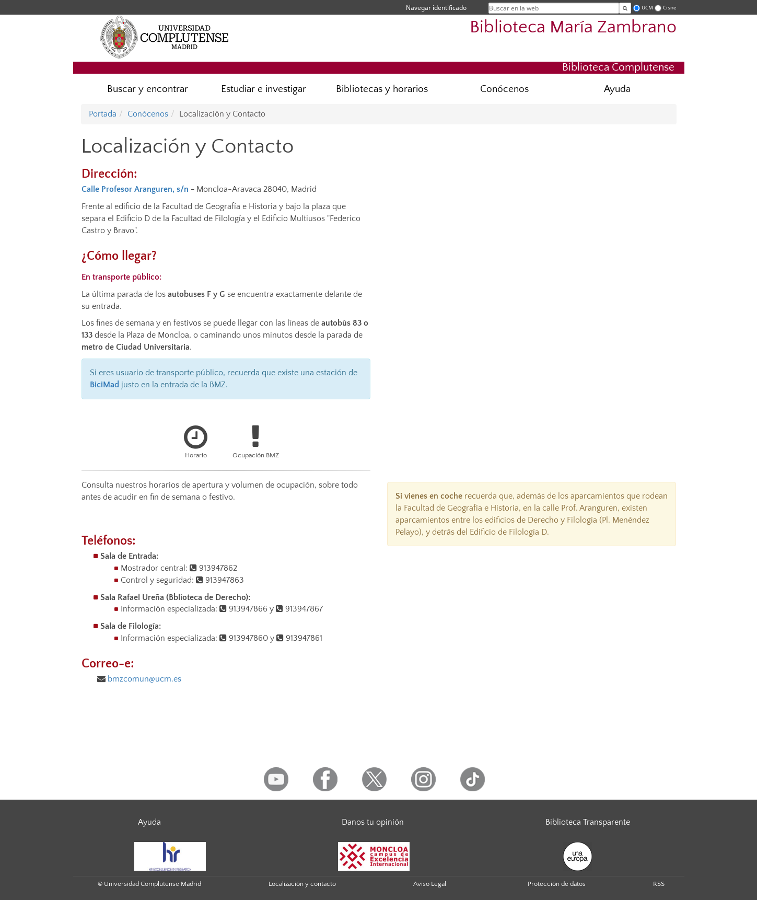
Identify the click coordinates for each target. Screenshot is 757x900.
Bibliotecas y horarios (382, 89)
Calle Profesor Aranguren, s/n (135, 189)
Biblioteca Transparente (587, 822)
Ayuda (617, 89)
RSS (659, 883)
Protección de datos (557, 883)
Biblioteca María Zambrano (573, 27)
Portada (103, 114)
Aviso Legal (429, 883)
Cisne (670, 7)
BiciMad (104, 384)
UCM (647, 7)
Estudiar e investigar (263, 89)
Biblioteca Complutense (618, 67)
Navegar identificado (436, 7)
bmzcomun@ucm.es (144, 679)
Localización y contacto (302, 883)
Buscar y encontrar (147, 89)
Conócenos (504, 89)
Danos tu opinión (373, 822)
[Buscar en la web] (625, 8)
